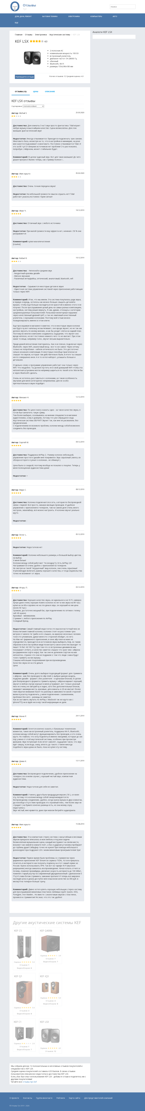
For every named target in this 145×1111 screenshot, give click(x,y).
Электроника (74, 16)
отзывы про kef (30, 1082)
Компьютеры (96, 16)
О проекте (14, 1098)
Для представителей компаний (98, 1098)
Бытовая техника (49, 16)
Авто (115, 16)
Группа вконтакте (44, 1098)
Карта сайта (74, 1098)
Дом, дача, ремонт (23, 16)
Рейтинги (60, 1098)
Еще (16, 23)
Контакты (27, 1098)
